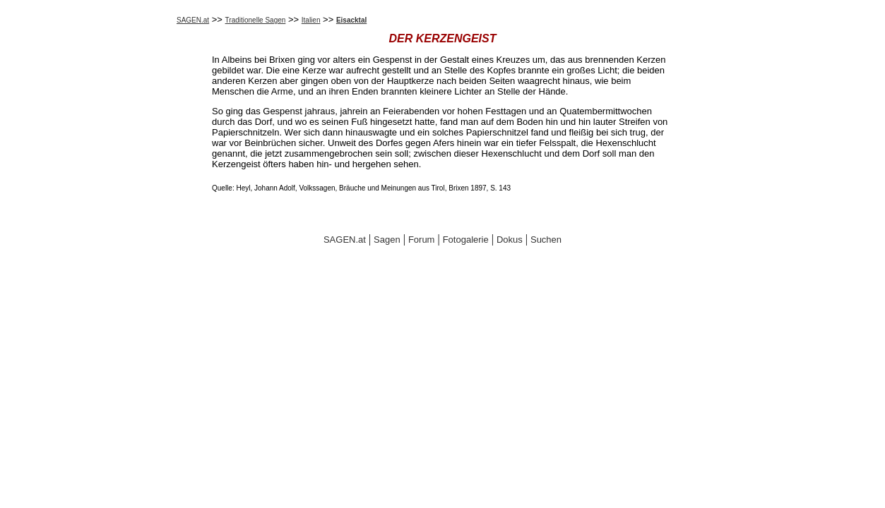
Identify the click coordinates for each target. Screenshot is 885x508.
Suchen (546, 239)
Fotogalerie (466, 239)
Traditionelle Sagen (255, 20)
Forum (421, 239)
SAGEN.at (193, 20)
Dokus (510, 239)
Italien (311, 20)
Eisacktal (351, 20)
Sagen (387, 239)
